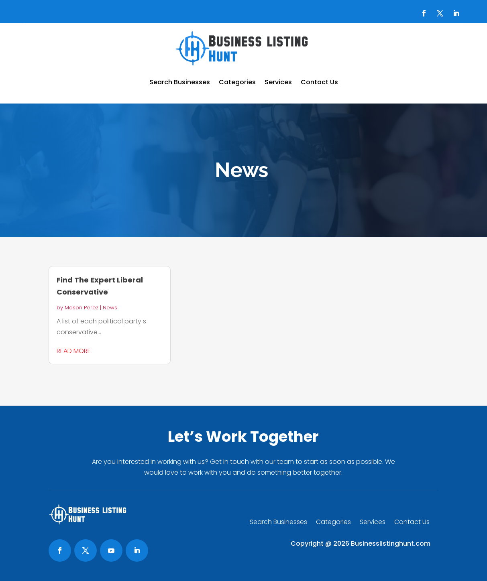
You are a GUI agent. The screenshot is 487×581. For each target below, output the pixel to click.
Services (278, 82)
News (110, 307)
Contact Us (319, 82)
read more (74, 351)
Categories (237, 82)
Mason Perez (81, 307)
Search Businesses (179, 82)
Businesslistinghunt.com (390, 543)
